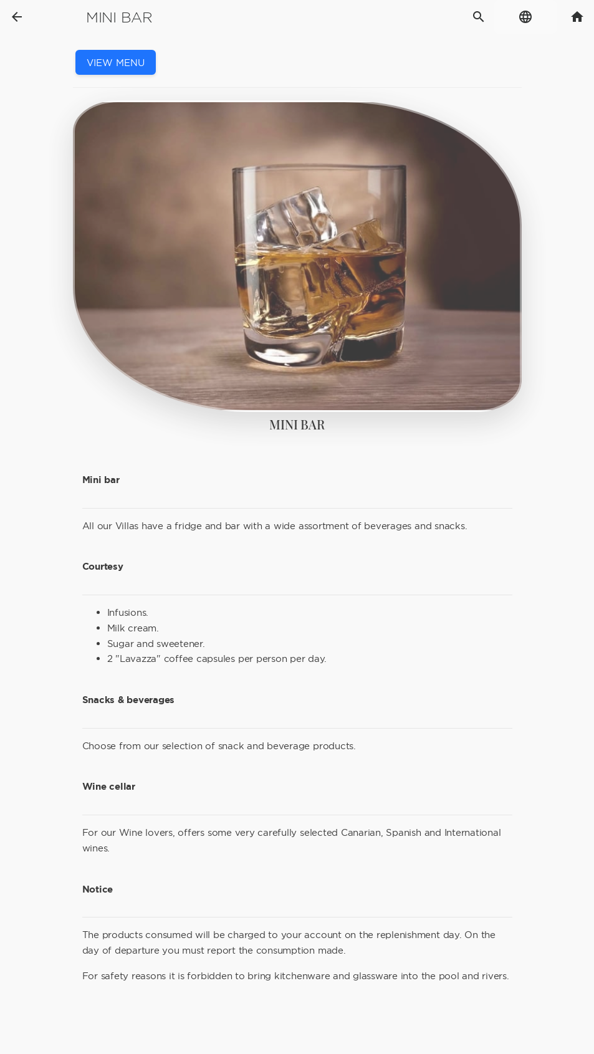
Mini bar (119, 17)
